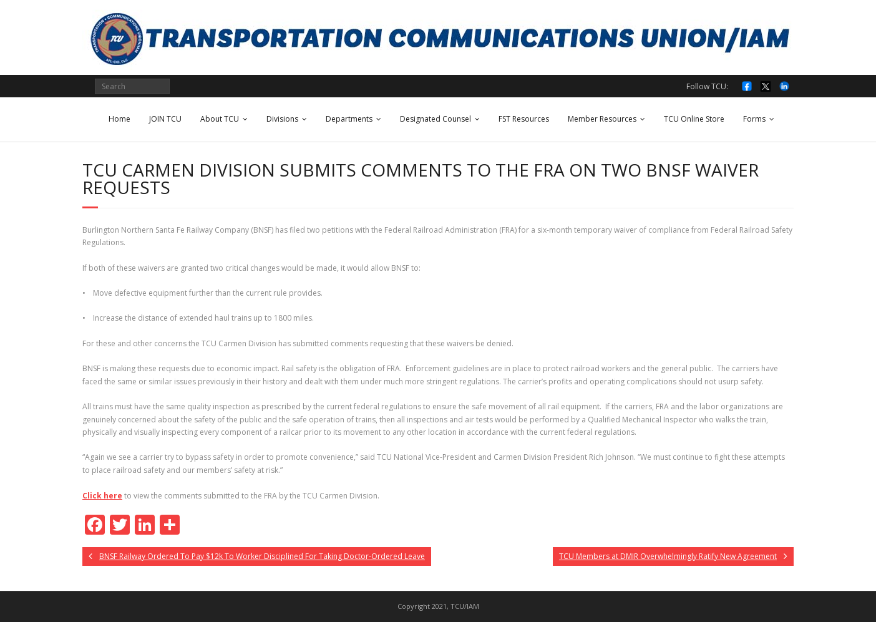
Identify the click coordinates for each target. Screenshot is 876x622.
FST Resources (524, 119)
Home (119, 119)
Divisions (282, 119)
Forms (754, 119)
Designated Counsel (435, 119)
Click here (102, 495)
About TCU (219, 119)
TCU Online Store (694, 119)
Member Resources (602, 119)
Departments (349, 119)
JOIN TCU (165, 119)
